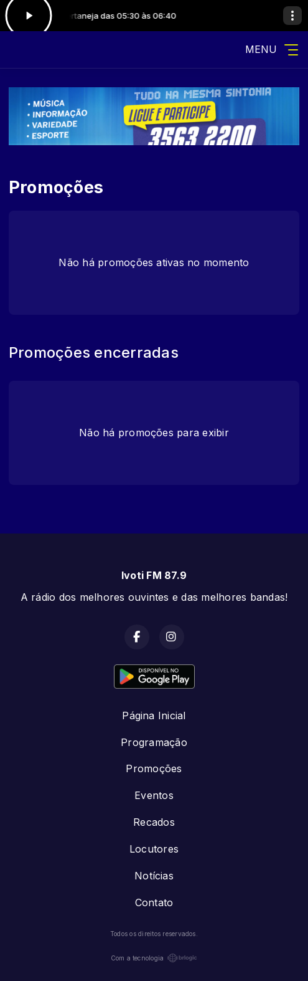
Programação (154, 742)
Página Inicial (153, 715)
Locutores (154, 849)
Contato (154, 902)
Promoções (154, 768)
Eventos (154, 795)
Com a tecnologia (154, 958)
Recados (154, 822)
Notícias (154, 875)
